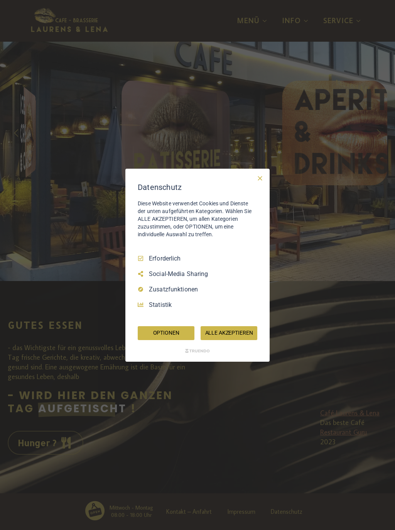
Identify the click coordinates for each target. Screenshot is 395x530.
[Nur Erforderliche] (260, 178)
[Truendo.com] (197, 351)
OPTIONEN (166, 333)
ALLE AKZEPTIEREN (229, 333)
